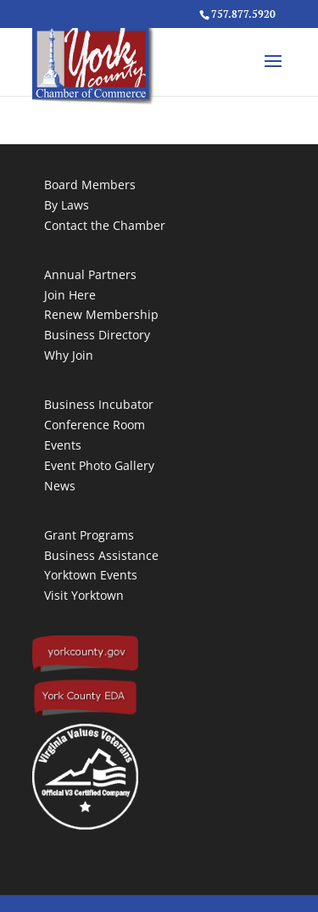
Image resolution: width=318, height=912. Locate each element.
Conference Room (94, 425)
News (59, 486)
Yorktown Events (90, 575)
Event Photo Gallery (99, 465)
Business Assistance (101, 555)
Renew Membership (101, 314)
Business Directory (97, 335)
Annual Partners (90, 274)
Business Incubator (98, 404)
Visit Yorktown (84, 595)
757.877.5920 (243, 14)
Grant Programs (89, 535)
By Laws (66, 205)
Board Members (90, 184)
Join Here (70, 295)
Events (62, 445)
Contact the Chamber (104, 225)
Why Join (68, 355)
